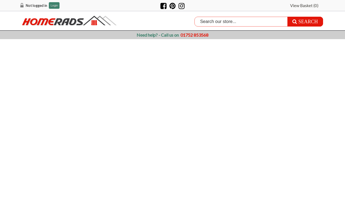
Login (54, 5)
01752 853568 (194, 34)
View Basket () (304, 5)
